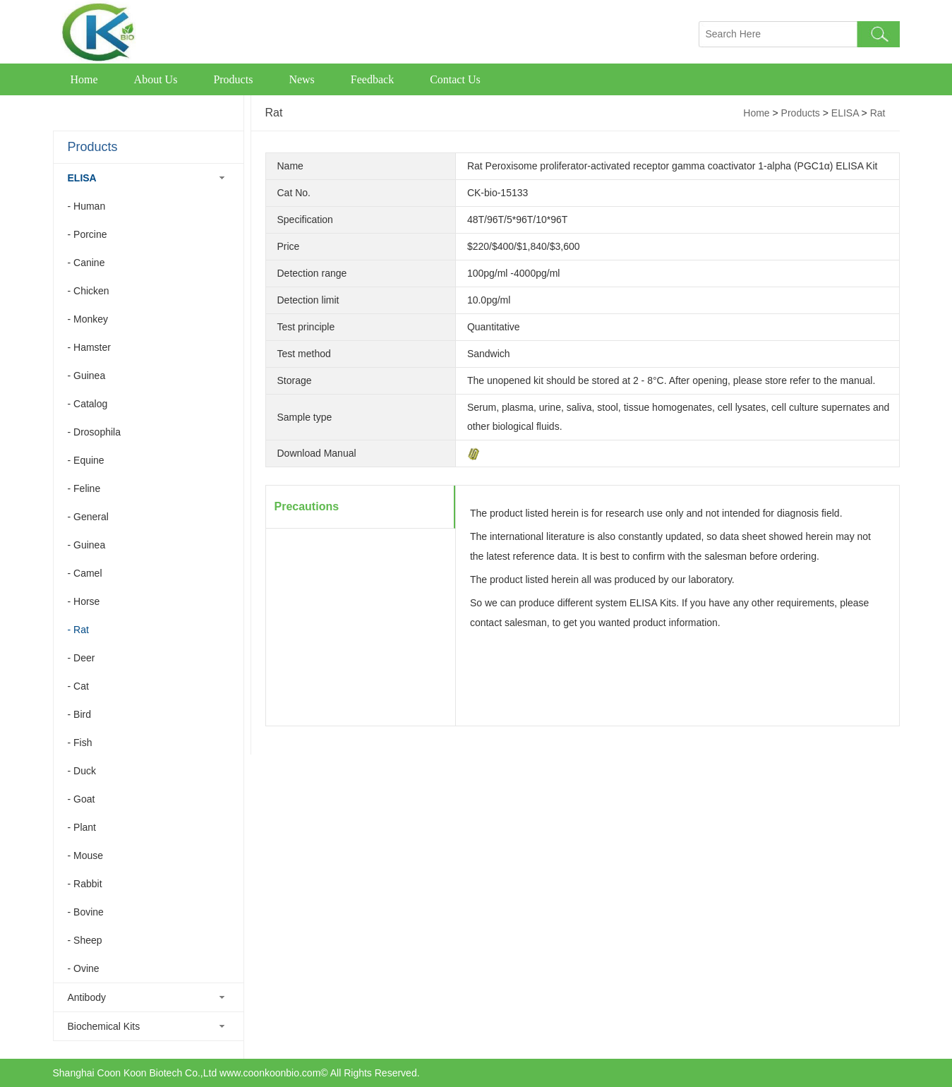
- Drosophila (94, 432)
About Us (156, 79)
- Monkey (88, 319)
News (301, 79)
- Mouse (86, 855)
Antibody (87, 997)
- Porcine (87, 234)
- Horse (84, 601)
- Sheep (85, 940)
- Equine (86, 460)
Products (233, 79)
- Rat (78, 629)
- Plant (82, 827)
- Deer (81, 657)
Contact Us (455, 79)
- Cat (78, 686)
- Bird (79, 714)
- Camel (85, 573)
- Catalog (88, 403)
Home (84, 79)
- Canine (86, 262)
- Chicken (88, 290)
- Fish (80, 742)
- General (88, 516)
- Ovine (84, 968)
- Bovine (86, 912)
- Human (87, 206)
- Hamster (89, 347)
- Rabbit (85, 883)
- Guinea (87, 375)
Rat (878, 113)
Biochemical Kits (104, 1026)
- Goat (81, 799)
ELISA (82, 178)
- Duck (82, 770)
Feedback (372, 79)
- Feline (84, 488)
